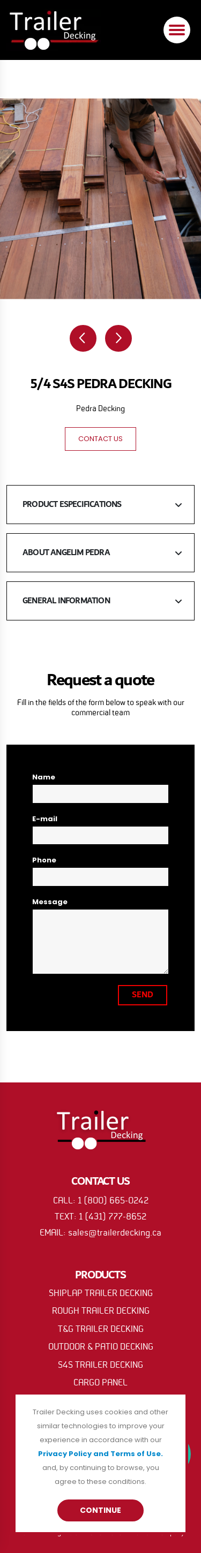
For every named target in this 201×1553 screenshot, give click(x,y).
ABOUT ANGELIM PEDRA (66, 553)
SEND (142, 995)
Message (50, 902)
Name (43, 777)
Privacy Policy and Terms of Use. (100, 1454)
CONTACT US (100, 439)
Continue (100, 1510)
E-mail (44, 819)
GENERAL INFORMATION (66, 601)
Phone (44, 860)
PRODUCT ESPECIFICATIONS (72, 504)
